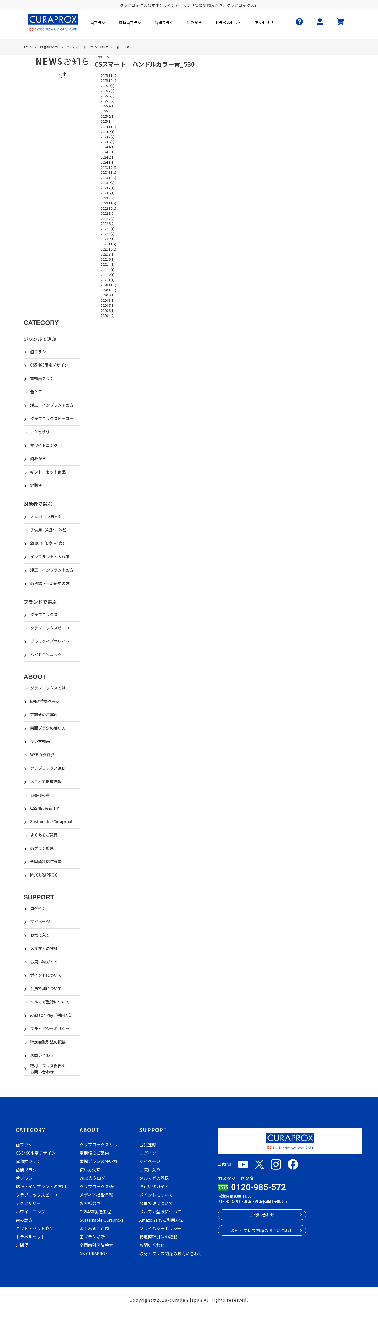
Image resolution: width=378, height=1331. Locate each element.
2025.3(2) (107, 110)
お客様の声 (40, 794)
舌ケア (36, 391)
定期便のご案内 (44, 714)
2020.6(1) (107, 310)
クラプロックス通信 (48, 768)
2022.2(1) (107, 238)
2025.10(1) (108, 80)
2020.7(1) (107, 305)
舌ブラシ (24, 1178)
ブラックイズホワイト (50, 641)
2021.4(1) (107, 264)
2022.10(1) (108, 208)
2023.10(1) (108, 177)
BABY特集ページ (45, 701)
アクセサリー (42, 431)
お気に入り (40, 935)
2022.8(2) (107, 213)
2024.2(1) (107, 157)
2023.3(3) (107, 197)
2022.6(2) (107, 223)
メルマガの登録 (44, 948)
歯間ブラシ (26, 1169)
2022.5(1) (107, 228)
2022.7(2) (107, 218)
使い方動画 (40, 741)
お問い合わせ (42, 1055)
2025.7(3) (107, 90)
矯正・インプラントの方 (52, 405)
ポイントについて (46, 975)
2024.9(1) (107, 131)
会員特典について (46, 988)
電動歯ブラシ (42, 378)
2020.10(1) (108, 289)
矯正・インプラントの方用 (41, 1186)
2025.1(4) (107, 121)
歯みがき (38, 458)
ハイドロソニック (46, 654)
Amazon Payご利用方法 (51, 1015)
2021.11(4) (108, 243)
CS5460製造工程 (45, 808)
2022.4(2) (107, 233)
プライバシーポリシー (50, 1028)
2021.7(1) (107, 254)
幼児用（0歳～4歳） (48, 543)
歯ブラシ (38, 351)
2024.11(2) (108, 126)
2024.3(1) (107, 151)
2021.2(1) (107, 274)
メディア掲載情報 (45, 781)
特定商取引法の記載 (48, 1042)
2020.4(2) (107, 315)
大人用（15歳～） (46, 516)
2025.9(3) (107, 85)
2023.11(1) (108, 172)
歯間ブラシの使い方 (48, 728)
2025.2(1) (107, 116)
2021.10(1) (108, 249)
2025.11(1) (108, 75)
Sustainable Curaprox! (51, 821)
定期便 (36, 485)
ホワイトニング (44, 445)
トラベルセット (30, 1237)
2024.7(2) (107, 136)
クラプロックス (44, 614)
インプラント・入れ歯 (50, 556)
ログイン (38, 908)
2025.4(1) (107, 106)
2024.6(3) (107, 141)
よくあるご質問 (44, 835)
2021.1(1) (107, 279)
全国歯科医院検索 (46, 861)
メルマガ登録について (50, 1001)
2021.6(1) (107, 259)
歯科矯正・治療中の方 (50, 583)
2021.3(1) (107, 269)
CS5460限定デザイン (49, 365)
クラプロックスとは (48, 688)
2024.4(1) (107, 146)
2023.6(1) (107, 192)
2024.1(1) (107, 162)
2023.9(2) (107, 182)
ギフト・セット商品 (48, 472)
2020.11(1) (108, 284)
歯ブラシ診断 (42, 848)
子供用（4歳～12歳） (49, 530)
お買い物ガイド (44, 961)
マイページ (40, 921)
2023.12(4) (108, 167)
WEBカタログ (42, 754)
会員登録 (147, 1144)
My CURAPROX (43, 875)
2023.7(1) (107, 187)
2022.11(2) (108, 202)
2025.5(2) (107, 100)
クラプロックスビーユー (52, 418)
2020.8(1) (107, 300)
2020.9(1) (107, 294)
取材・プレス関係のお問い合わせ (48, 1068)
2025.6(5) (107, 95)
